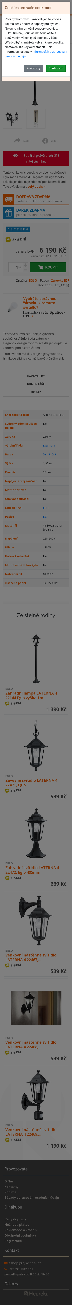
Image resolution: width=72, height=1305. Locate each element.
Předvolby (34, 68)
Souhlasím (56, 68)
